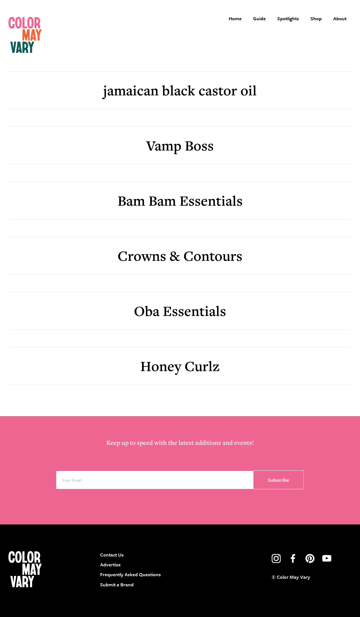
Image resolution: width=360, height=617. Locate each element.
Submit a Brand (117, 584)
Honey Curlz (180, 366)
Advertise (110, 564)
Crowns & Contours (180, 255)
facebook (293, 558)
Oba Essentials (180, 311)
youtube (326, 558)
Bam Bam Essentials (180, 200)
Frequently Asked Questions (130, 574)
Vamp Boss (180, 145)
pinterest (309, 558)
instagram (276, 558)
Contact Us (112, 554)
